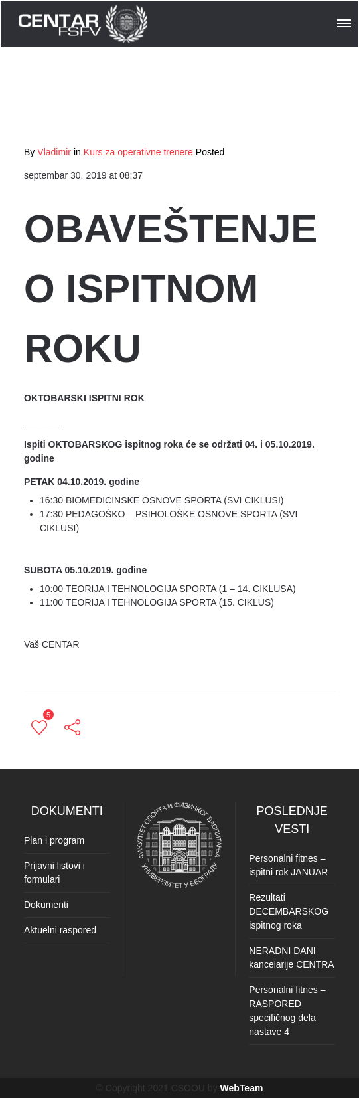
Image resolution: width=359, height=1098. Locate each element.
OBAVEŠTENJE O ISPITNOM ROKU (170, 289)
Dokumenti (46, 904)
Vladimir (54, 152)
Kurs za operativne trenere (138, 152)
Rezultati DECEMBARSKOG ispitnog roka (288, 911)
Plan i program (54, 840)
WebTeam (241, 1088)
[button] (345, 21)
